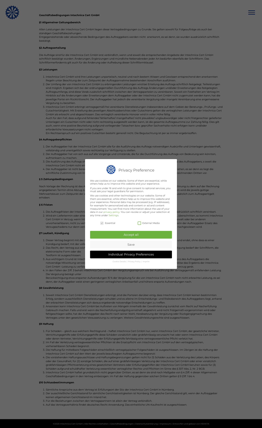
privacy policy (111, 211)
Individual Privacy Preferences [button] (131, 254)
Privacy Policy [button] (134, 261)
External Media (149, 222)
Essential (107, 222)
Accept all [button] (131, 234)
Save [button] (131, 244)
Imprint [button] (146, 261)
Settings (113, 214)
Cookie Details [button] (119, 261)
